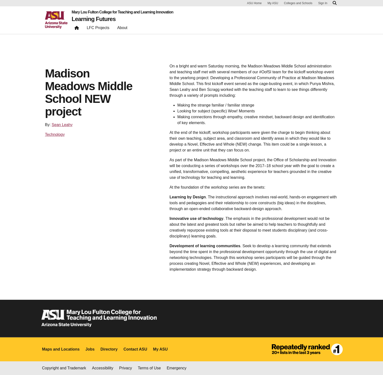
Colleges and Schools (298, 3)
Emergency (176, 368)
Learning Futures (94, 19)
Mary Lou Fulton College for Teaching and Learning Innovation (122, 12)
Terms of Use (149, 368)
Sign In (322, 3)
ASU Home (254, 3)
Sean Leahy (62, 125)
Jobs (90, 349)
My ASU (272, 3)
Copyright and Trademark (64, 368)
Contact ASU (135, 349)
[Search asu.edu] (334, 3)
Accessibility (102, 368)
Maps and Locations (61, 349)
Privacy (125, 368)
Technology (55, 134)
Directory (108, 349)
